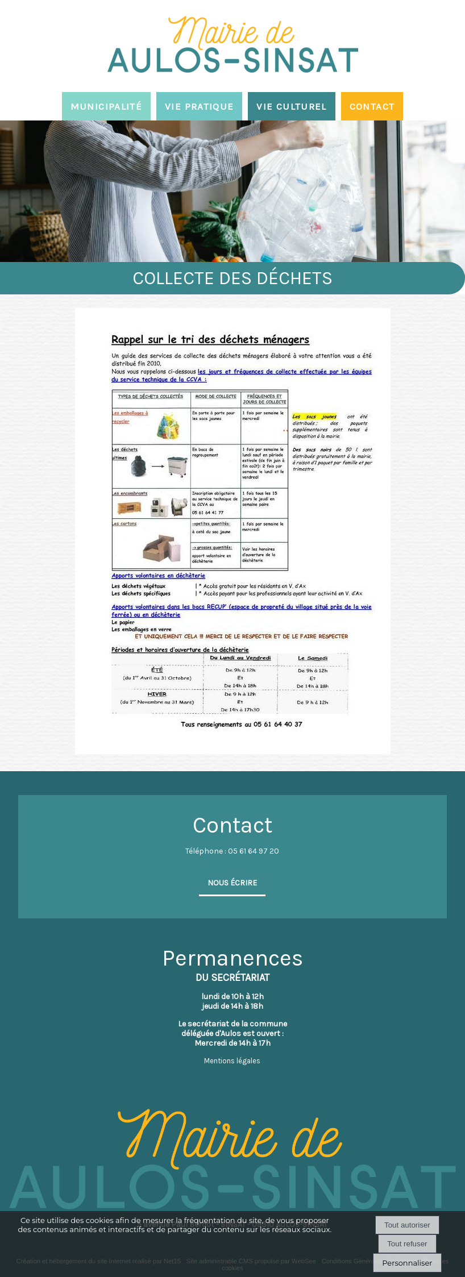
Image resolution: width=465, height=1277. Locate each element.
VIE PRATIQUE (199, 106)
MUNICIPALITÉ (106, 106)
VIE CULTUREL (291, 106)
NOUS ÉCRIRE (232, 883)
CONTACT (372, 106)
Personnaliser (407, 1262)
